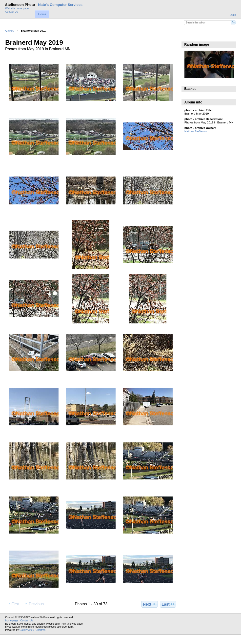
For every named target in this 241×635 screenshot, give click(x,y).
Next (149, 604)
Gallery (9, 30)
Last (168, 604)
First (13, 604)
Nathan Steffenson (196, 131)
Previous (34, 604)
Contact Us (11, 11)
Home (42, 14)
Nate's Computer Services (60, 5)
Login (233, 15)
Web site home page (17, 8)
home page (11, 620)
